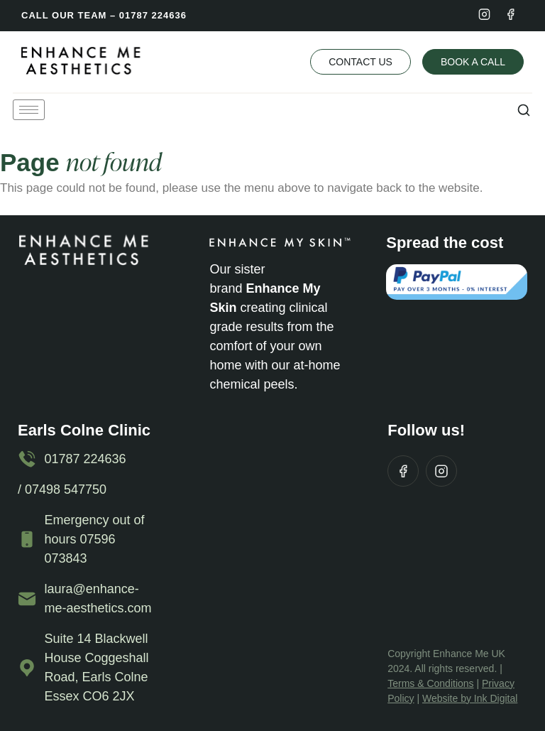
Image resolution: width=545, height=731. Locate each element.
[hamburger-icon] (29, 109)
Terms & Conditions (430, 683)
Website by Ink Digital (469, 698)
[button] (523, 110)
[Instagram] (484, 13)
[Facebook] (510, 13)
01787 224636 (153, 15)
